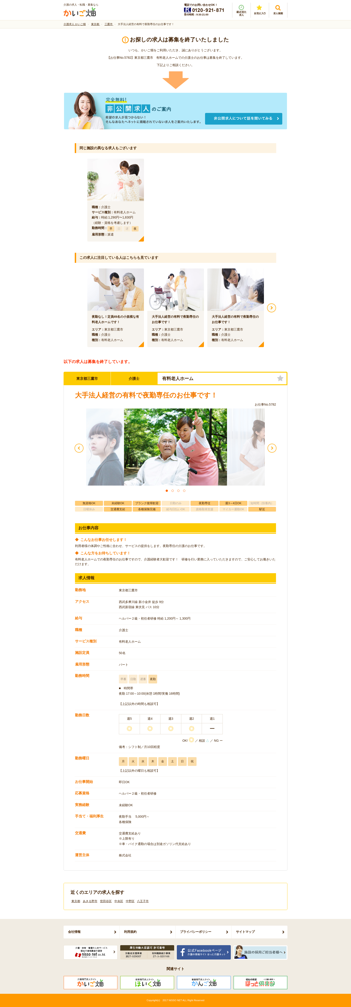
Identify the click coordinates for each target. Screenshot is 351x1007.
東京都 (75, 901)
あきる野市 (90, 901)
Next (271, 307)
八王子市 (143, 901)
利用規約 (130, 932)
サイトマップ (245, 932)
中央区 (118, 901)
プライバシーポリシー (195, 932)
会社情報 (74, 932)
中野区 (130, 901)
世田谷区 (106, 901)
